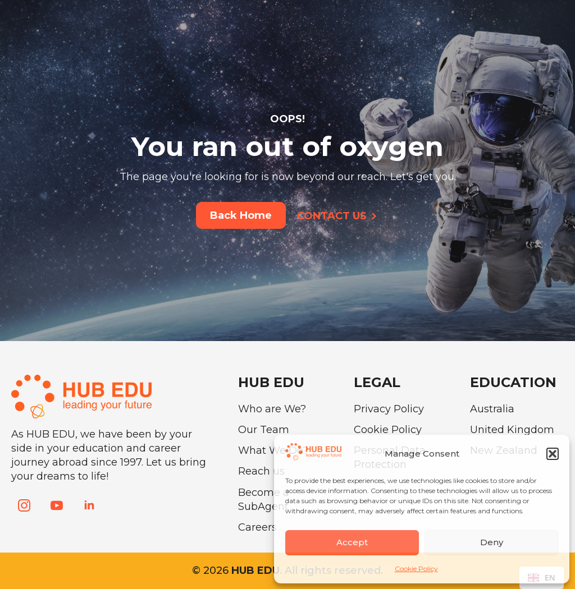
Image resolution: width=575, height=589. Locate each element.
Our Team (263, 430)
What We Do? (273, 450)
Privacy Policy (389, 409)
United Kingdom (512, 430)
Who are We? (272, 409)
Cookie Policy (416, 568)
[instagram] (24, 505)
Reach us (261, 471)
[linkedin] (89, 505)
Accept (352, 542)
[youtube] (57, 505)
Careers (257, 527)
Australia (492, 409)
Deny (491, 542)
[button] (552, 453)
